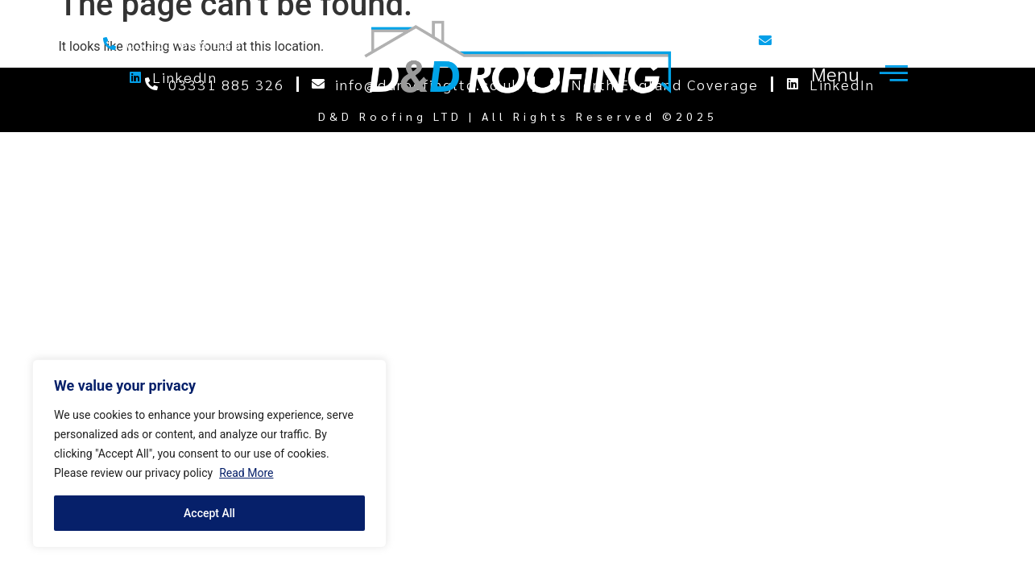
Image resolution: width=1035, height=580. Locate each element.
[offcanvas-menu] (856, 73)
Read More (246, 472)
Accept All (209, 513)
